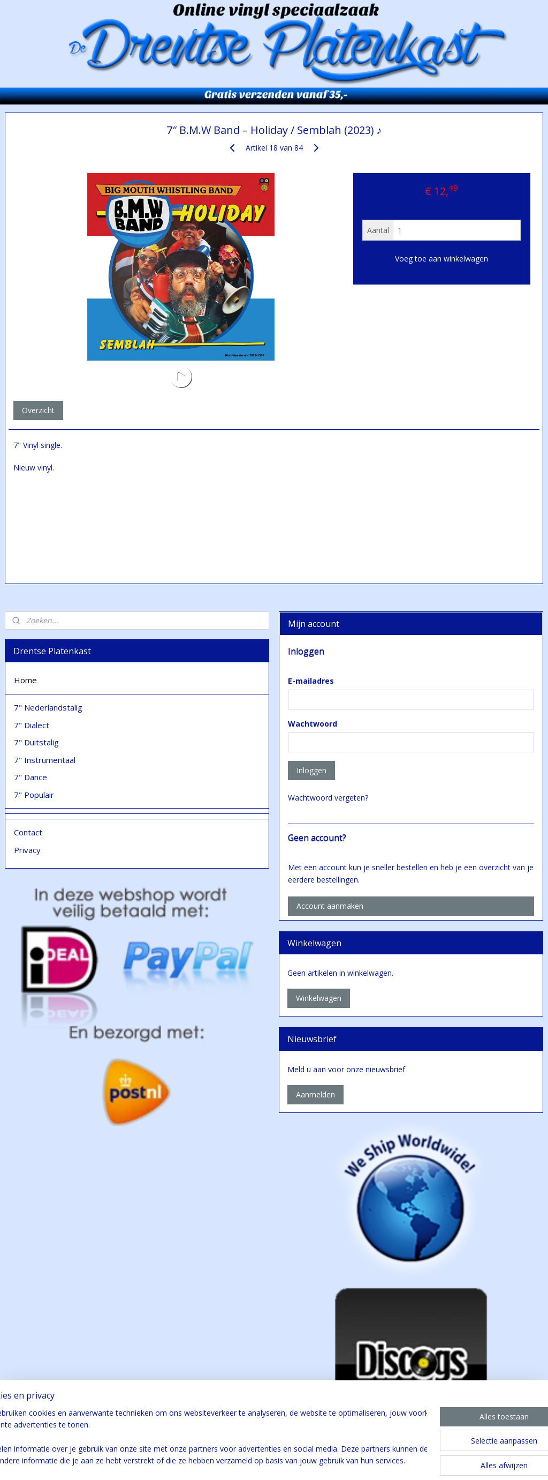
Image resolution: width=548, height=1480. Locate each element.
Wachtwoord (312, 724)
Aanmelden (315, 1094)
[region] (203, 1437)
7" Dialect (31, 725)
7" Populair (34, 794)
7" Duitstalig (36, 742)
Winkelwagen (318, 998)
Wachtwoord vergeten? (328, 798)
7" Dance (30, 777)
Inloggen (311, 770)
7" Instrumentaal (44, 759)
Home (25, 680)
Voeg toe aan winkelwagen (441, 259)
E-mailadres (311, 681)
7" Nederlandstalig (48, 707)
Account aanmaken (329, 906)
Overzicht (38, 410)
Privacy (27, 849)
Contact (28, 832)
